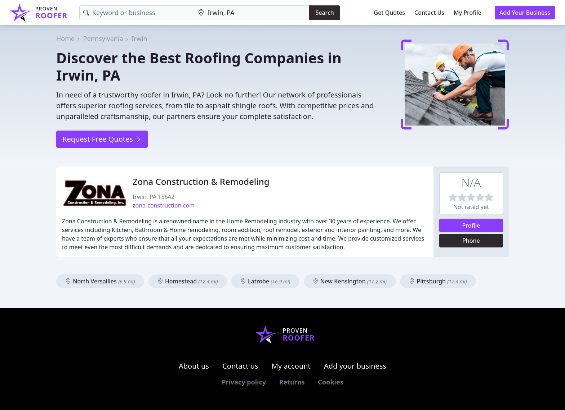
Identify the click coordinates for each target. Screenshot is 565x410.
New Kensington (350, 281)
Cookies (330, 382)
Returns (292, 382)
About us (194, 366)
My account (291, 366)
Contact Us (429, 13)
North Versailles (100, 281)
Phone (471, 241)
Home (65, 38)
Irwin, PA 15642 (153, 197)
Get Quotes (389, 13)
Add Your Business (524, 13)
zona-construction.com (164, 205)
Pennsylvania (103, 38)
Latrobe (265, 281)
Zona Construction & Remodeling (201, 181)
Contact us (240, 366)
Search (324, 13)
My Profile (467, 13)
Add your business (355, 366)
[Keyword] (136, 12)
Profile (471, 225)
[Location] (252, 12)
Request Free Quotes (102, 139)
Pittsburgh (438, 281)
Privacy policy (244, 382)
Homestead (187, 281)
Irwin (139, 38)
